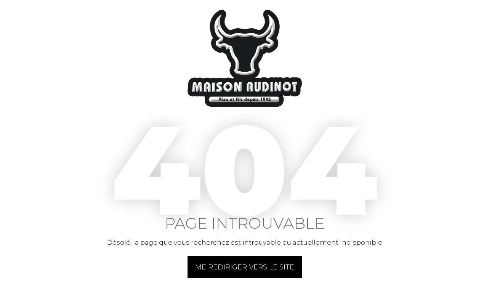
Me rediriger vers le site (244, 267)
